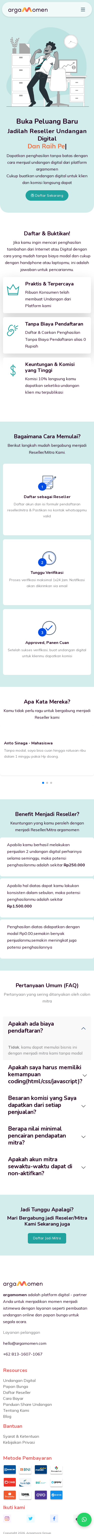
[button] (43, 783)
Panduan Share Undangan (27, 1404)
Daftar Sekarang (47, 195)
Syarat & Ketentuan (21, 1436)
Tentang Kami (16, 1410)
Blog (7, 1416)
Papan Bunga (15, 1386)
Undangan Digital (19, 1380)
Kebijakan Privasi (19, 1442)
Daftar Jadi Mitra (47, 1238)
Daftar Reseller (17, 1392)
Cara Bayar (13, 1398)
